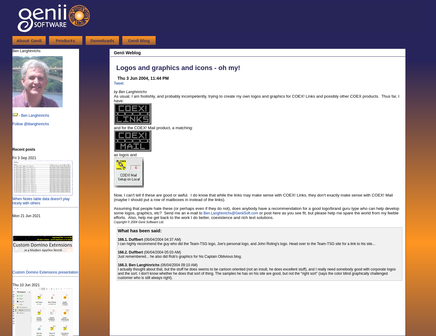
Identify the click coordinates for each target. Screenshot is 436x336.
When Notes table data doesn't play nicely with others (42, 199)
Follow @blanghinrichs (30, 124)
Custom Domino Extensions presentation (45, 270)
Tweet (119, 83)
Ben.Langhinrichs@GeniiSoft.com (230, 213)
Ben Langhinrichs (35, 115)
